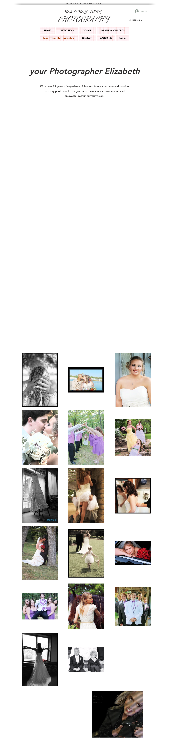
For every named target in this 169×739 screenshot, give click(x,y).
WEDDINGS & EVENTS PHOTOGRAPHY (83, 3)
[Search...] (139, 20)
